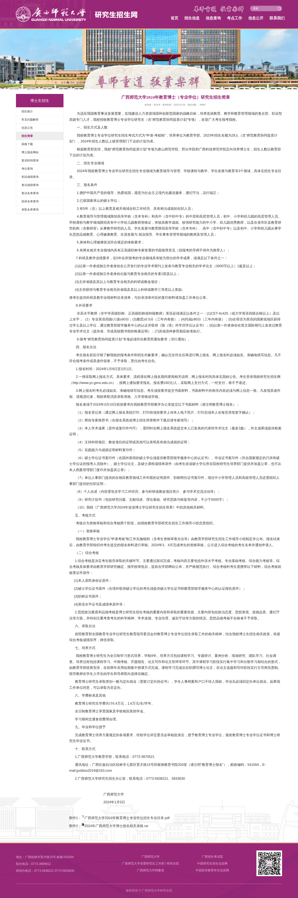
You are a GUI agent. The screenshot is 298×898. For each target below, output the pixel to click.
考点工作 (234, 18)
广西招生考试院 (212, 856)
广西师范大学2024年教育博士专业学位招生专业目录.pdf (127, 818)
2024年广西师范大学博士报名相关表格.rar (116, 826)
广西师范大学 (150, 856)
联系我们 (277, 18)
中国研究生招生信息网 (212, 863)
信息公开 (255, 18)
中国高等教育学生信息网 (212, 870)
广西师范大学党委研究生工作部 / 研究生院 (150, 863)
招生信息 (192, 18)
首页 (174, 18)
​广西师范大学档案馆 (150, 870)
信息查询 (213, 18)
